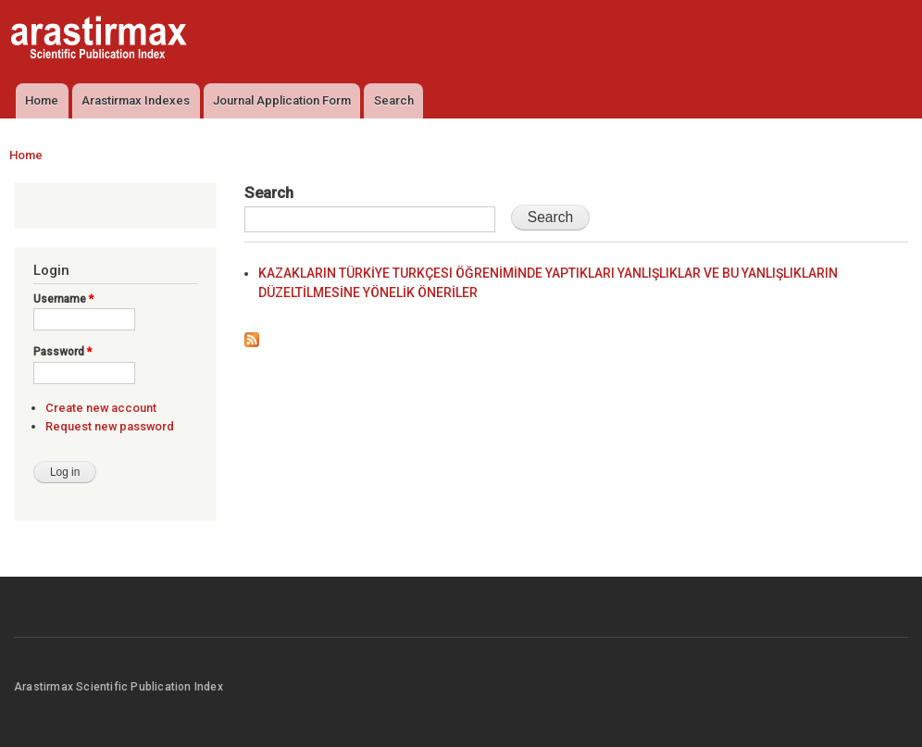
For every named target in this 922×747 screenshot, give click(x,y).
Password (62, 351)
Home (41, 100)
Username (63, 299)
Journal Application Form (282, 100)
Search (394, 100)
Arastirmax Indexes (135, 100)
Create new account (100, 408)
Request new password (109, 426)
